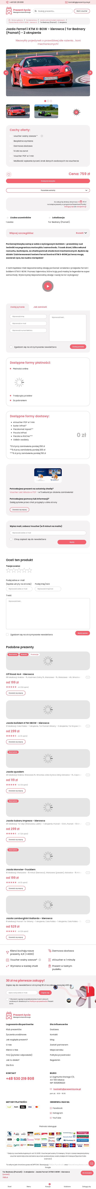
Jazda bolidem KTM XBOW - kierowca (27, 722)
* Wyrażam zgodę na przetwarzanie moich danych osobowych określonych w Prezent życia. (31, 1001)
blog (52, 1039)
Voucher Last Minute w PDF (23, 492)
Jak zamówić (40, 307)
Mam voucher (82, 11)
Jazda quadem (15, 771)
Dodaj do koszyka (48, 181)
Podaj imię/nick (42, 584)
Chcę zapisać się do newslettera (30, 539)
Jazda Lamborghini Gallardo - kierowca (29, 918)
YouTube (57, 1117)
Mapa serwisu (56, 1049)
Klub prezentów (14, 1029)
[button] (90, 72)
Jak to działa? (12, 1060)
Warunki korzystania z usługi (79, 1165)
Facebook (57, 1108)
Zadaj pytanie (17, 307)
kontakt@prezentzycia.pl (79, 2)
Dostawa (54, 1029)
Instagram (58, 1113)
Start (9, 1187)
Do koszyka (87, 1173)
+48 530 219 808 (16, 2)
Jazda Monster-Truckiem (21, 869)
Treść (9, 595)
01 (45, 101)
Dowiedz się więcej (19, 510)
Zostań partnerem (59, 1044)
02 (48, 101)
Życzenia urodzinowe (16, 1034)
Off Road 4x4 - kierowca (20, 674)
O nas (9, 1044)
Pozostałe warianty (48, 190)
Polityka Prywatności (56, 1165)
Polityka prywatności (60, 1055)
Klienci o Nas (12, 1049)
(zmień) (6, 1174)
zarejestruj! (81, 207)
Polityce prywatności (39, 1001)
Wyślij (72, 542)
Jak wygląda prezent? (17, 1039)
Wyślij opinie (83, 633)
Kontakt (54, 1034)
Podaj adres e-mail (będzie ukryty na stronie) (19, 582)
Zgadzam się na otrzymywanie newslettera (35, 347)
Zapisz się (45, 993)
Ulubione (67, 1187)
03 (51, 101)
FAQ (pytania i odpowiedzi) (19, 1055)
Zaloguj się (68, 207)
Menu (29, 1187)
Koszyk (48, 1185)
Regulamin (55, 1060)
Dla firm (10, 1065)
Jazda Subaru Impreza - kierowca (25, 820)
